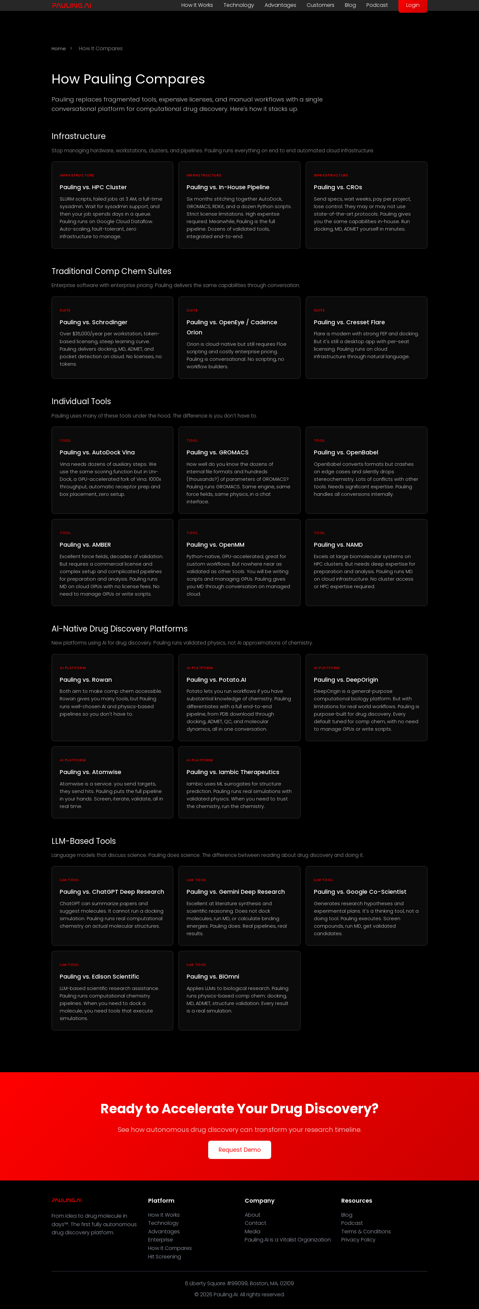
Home (59, 48)
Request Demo (240, 1150)
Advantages (280, 5)
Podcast (377, 5)
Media (252, 1231)
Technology (239, 5)
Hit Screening (164, 1256)
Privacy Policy (358, 1239)
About (252, 1215)
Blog (350, 5)
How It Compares (170, 1248)
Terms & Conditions (366, 1231)
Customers (320, 5)
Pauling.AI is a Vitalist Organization (288, 1239)
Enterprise (160, 1239)
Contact (255, 1223)
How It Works (197, 5)
